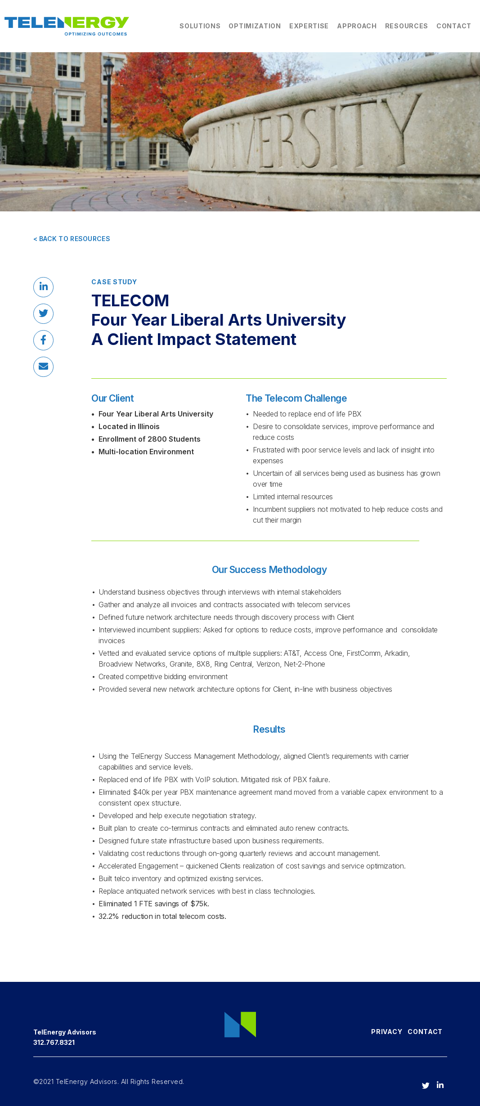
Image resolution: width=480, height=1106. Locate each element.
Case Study (114, 282)
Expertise (309, 26)
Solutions (199, 26)
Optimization (255, 26)
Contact (453, 26)
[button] (43, 287)
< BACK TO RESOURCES (71, 238)
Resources (406, 26)
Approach (357, 26)
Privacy (386, 1031)
